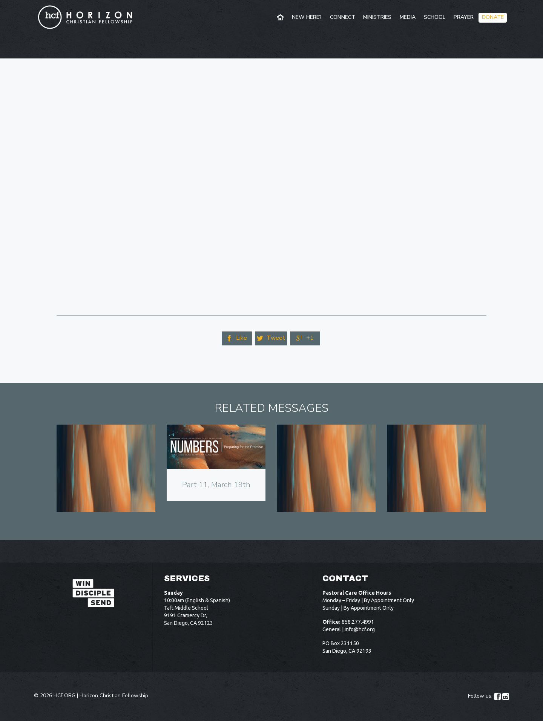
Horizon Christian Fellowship (114, 695)
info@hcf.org (360, 629)
